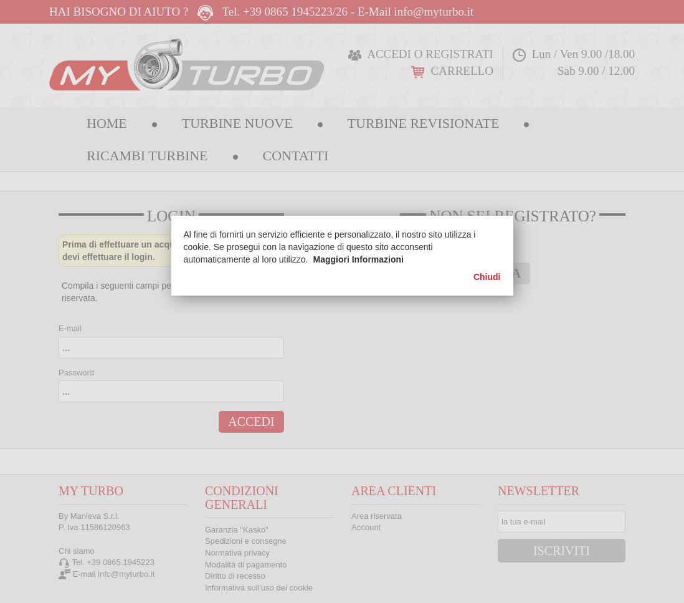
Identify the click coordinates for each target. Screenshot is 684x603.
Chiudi (487, 277)
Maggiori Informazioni (358, 259)
